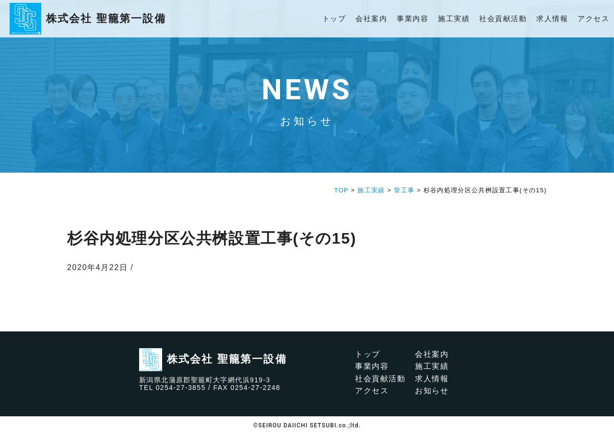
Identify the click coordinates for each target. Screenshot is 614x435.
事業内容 (412, 18)
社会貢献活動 (503, 18)
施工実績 (454, 18)
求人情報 (552, 18)
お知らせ (432, 391)
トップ (334, 18)
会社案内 (371, 18)
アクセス (593, 18)
